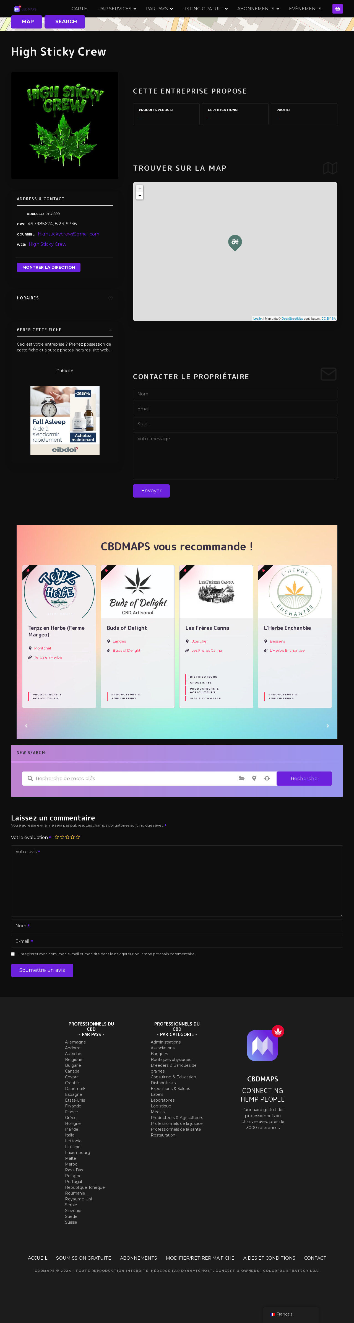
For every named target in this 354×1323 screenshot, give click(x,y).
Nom (20, 945)
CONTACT (315, 1276)
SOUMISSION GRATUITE (83, 1276)
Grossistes (201, 701)
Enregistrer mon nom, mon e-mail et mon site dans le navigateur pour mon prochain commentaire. (107, 972)
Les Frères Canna (206, 669)
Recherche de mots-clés (30, 797)
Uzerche (199, 660)
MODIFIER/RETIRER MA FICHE (200, 1276)
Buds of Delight (126, 669)
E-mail (22, 960)
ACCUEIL (37, 1276)
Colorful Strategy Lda (290, 1289)
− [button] (139, 214)
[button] (26, 744)
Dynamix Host (197, 1289)
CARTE (108, 17)
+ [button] (139, 207)
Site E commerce (205, 716)
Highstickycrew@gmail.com (68, 252)
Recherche (304, 796)
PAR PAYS (185, 17)
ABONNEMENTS (284, 17)
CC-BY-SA (328, 336)
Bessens (277, 660)
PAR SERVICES (143, 17)
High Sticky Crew (47, 262)
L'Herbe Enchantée (287, 669)
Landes (119, 660)
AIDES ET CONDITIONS (269, 1276)
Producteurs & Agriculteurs (47, 714)
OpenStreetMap (292, 336)
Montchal (42, 667)
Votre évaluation (31, 856)
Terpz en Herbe (48, 676)
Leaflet (257, 336)
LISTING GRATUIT (231, 17)
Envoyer (151, 509)
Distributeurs (203, 695)
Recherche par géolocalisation (266, 797)
